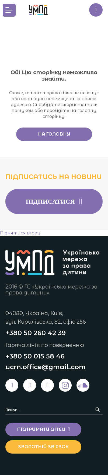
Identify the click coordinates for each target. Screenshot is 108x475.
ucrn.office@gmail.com (45, 367)
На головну (54, 134)
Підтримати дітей (96, 10)
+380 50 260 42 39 (35, 333)
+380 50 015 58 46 (35, 356)
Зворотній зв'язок (43, 446)
